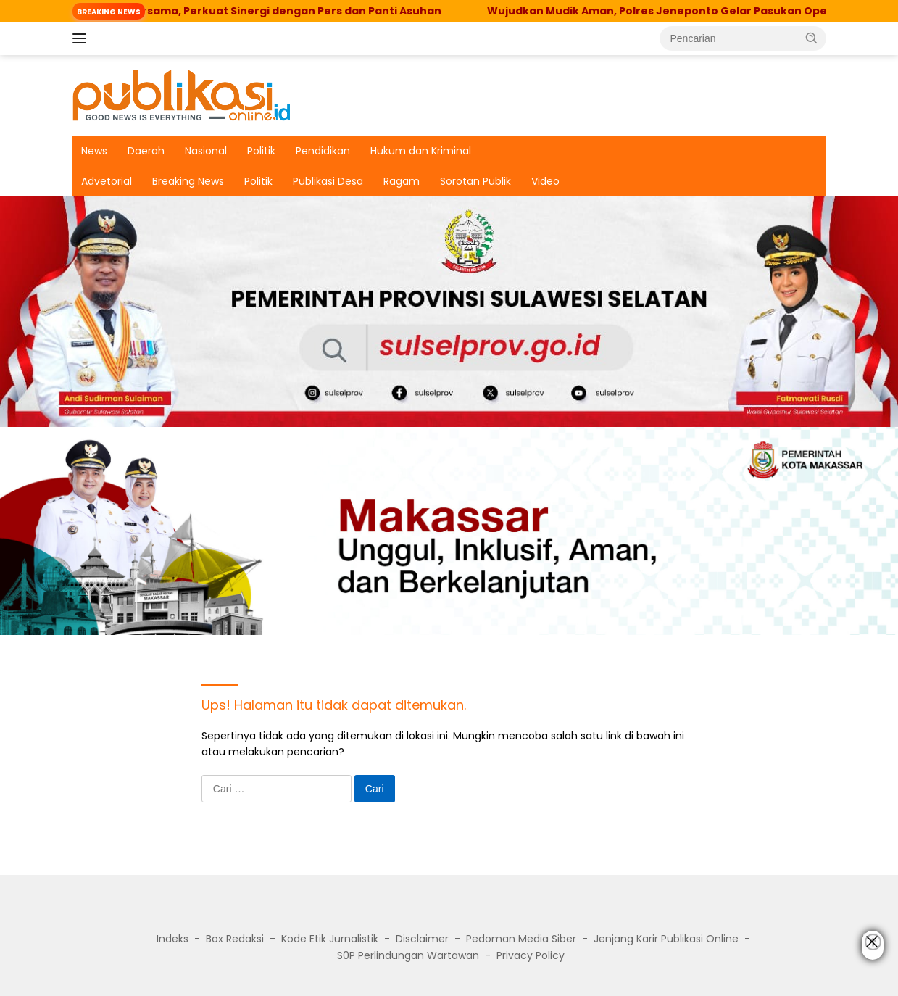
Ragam (401, 181)
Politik (261, 151)
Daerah (146, 151)
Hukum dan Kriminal (420, 151)
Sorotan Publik (475, 181)
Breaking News (188, 181)
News (94, 151)
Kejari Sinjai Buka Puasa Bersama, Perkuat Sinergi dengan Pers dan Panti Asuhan (242, 10)
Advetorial (106, 181)
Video (545, 181)
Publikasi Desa (328, 181)
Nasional (206, 151)
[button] (811, 37)
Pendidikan (323, 151)
